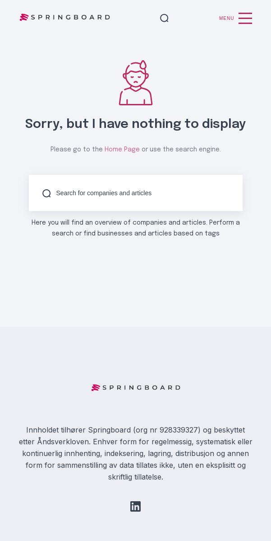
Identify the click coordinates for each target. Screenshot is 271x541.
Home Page (122, 149)
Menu (235, 18)
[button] (164, 18)
